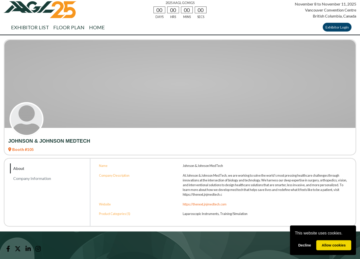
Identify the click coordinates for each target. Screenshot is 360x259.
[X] (17, 249)
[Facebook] (8, 249)
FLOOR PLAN (68, 27)
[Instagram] (38, 249)
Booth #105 (21, 149)
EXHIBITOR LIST (30, 27)
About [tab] (18, 168)
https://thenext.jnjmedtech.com (204, 204)
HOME (97, 27)
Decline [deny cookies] (304, 245)
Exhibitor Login (337, 27)
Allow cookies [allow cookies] (334, 245)
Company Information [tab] (32, 178)
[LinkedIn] (28, 249)
